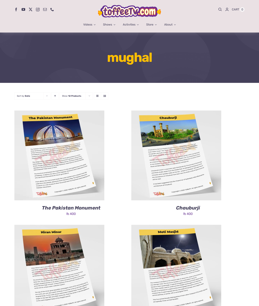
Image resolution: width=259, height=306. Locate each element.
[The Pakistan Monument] (59, 113)
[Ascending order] (54, 96)
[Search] (220, 9)
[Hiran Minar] (59, 227)
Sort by (23, 96)
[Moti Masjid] (176, 227)
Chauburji (188, 208)
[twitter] (30, 9)
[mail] (45, 9)
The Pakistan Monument (71, 208)
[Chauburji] (176, 113)
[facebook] (16, 9)
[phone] (52, 9)
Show (71, 96)
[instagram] (38, 9)
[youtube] (23, 9)
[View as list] (104, 96)
